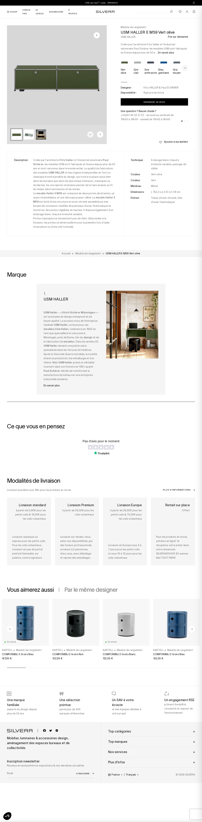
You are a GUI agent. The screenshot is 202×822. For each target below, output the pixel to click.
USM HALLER (128, 37)
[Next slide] (100, 134)
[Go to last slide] (10, 629)
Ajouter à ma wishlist (173, 142)
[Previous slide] (90, 134)
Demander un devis (154, 102)
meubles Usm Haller (56, 329)
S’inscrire (83, 773)
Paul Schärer (52, 370)
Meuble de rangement (29, 650)
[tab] (181, 121)
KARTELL (7, 650)
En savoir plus (166, 52)
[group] (16, 134)
